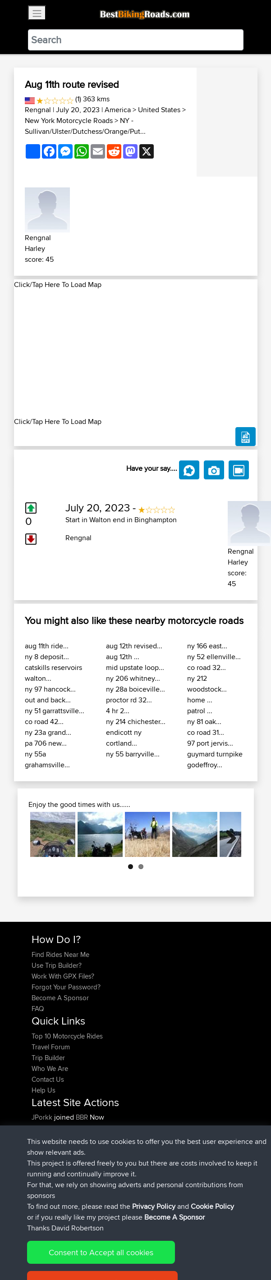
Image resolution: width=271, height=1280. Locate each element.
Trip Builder (48, 1057)
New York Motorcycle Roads (69, 120)
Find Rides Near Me (60, 954)
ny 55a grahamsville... (47, 759)
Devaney (45, 1149)
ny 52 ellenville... (214, 656)
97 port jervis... (210, 743)
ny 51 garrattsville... (54, 711)
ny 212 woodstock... (207, 683)
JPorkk (43, 1117)
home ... (199, 700)
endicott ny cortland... (124, 737)
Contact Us (48, 1079)
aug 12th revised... (134, 646)
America (118, 110)
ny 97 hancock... (50, 689)
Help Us (43, 1090)
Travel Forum (51, 1047)
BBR (82, 1117)
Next (228, 834)
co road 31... (205, 732)
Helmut (43, 1160)
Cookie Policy (197, 1245)
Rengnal (38, 110)
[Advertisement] (135, 353)
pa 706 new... (46, 743)
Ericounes (47, 1171)
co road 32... (206, 667)
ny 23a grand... (48, 732)
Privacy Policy (152, 1245)
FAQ (38, 1008)
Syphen (43, 1128)
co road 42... (44, 721)
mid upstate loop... (135, 667)
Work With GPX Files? (63, 976)
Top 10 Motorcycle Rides (67, 1036)
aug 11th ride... (47, 646)
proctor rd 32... (129, 700)
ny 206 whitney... (133, 678)
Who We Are (50, 1068)
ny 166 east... (207, 646)
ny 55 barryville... (133, 754)
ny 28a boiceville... (135, 689)
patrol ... (199, 711)
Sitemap (116, 1245)
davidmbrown (53, 1138)
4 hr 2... (117, 711)
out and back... (48, 700)
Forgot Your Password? (66, 987)
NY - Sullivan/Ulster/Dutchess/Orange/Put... (85, 126)
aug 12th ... (122, 656)
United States (159, 110)
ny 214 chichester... (135, 721)
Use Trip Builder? (57, 965)
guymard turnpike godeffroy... (215, 759)
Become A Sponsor (60, 997)
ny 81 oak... (204, 721)
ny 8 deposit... (47, 656)
